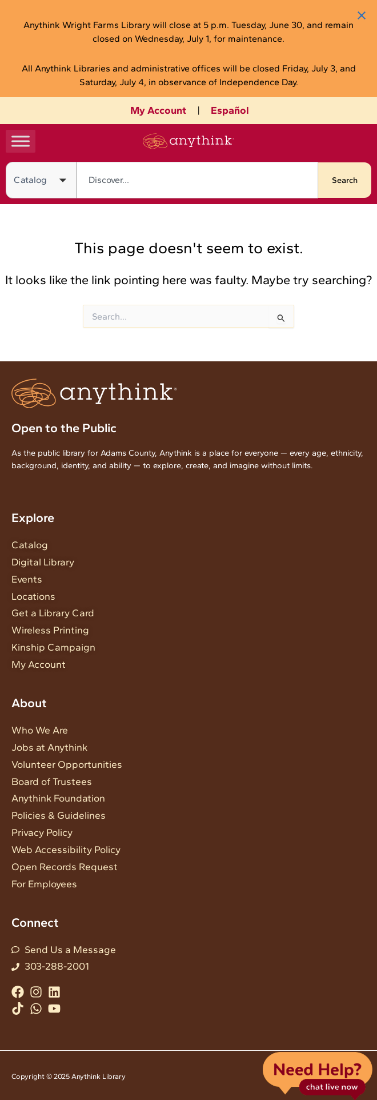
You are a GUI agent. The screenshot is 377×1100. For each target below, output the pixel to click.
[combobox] (197, 180)
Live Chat (317, 1075)
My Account (158, 110)
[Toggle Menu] (20, 140)
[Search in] (41, 180)
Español (230, 110)
